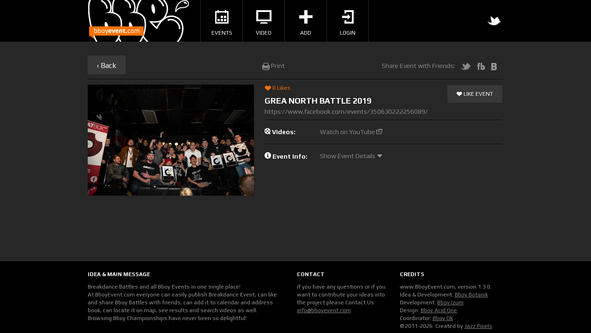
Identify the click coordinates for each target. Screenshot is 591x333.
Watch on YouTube (351, 132)
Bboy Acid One (439, 310)
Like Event (475, 94)
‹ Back (106, 65)
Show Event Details (351, 156)
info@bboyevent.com (324, 310)
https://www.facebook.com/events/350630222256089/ (346, 111)
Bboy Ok (443, 318)
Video (263, 23)
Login (348, 23)
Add (306, 23)
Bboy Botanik (471, 294)
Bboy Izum (450, 302)
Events (221, 23)
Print (273, 65)
